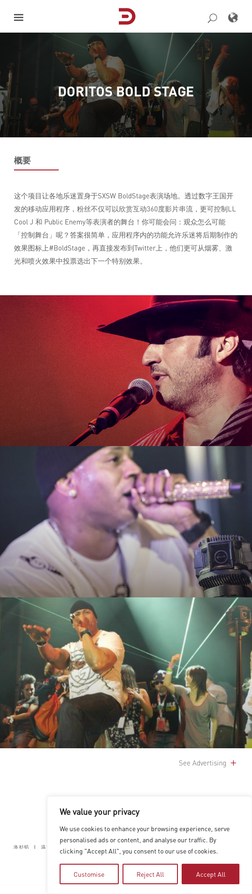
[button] (18, 17)
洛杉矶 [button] (22, 846)
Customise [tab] (89, 874)
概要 (22, 160)
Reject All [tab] (150, 874)
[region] (149, 845)
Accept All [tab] (210, 874)
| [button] (35, 846)
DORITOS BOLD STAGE (126, 91)
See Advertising (208, 762)
